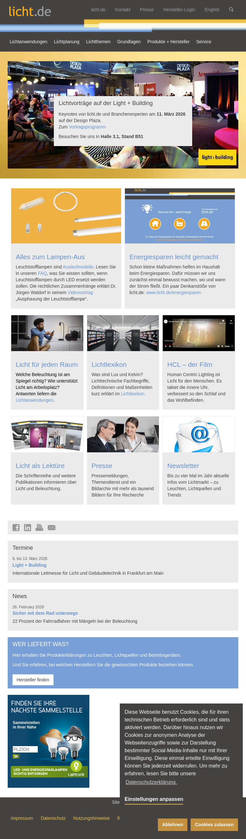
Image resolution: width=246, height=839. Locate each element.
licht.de (98, 9)
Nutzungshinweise (91, 818)
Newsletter (183, 465)
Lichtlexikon (109, 364)
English (212, 9)
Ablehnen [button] (172, 824)
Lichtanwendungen (34, 400)
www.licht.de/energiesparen (173, 292)
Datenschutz (53, 818)
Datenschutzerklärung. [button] (151, 782)
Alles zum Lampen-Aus (50, 256)
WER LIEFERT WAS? (40, 644)
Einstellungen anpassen (154, 799)
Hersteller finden (33, 679)
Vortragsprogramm (87, 126)
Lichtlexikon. (133, 393)
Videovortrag (80, 292)
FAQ (42, 273)
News (19, 596)
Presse (147, 9)
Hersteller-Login (179, 9)
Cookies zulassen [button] (214, 824)
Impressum (22, 818)
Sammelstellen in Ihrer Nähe (25, 724)
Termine (22, 548)
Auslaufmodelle (78, 266)
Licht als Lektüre (40, 465)
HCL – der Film (189, 364)
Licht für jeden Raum (47, 364)
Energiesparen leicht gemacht (173, 256)
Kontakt (122, 9)
